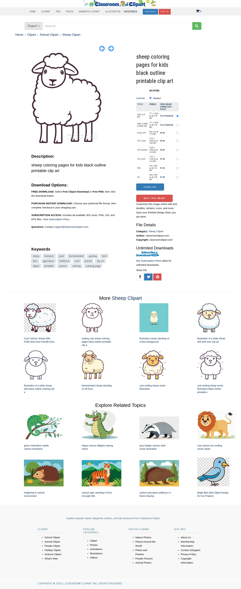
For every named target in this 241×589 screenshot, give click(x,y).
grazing (93, 256)
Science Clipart (53, 554)
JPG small (141, 159)
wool (61, 256)
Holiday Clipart (53, 550)
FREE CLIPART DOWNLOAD (142, 125)
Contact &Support (190, 550)
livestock (49, 256)
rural (76, 260)
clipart (36, 265)
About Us (186, 537)
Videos (94, 557)
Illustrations (96, 553)
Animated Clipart (89, 11)
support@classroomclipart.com (71, 226)
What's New (51, 558)
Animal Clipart (49, 34)
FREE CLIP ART (141, 116)
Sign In (165, 12)
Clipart (45, 11)
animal (88, 260)
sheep (36, 256)
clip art (100, 260)
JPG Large (141, 141)
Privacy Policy (188, 554)
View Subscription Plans (56, 219)
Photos (94, 545)
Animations (96, 549)
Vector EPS (141, 133)
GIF (138, 177)
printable (49, 265)
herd (104, 256)
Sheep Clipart (71, 34)
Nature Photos (143, 537)
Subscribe (150, 12)
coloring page (93, 265)
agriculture (48, 260)
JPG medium (142, 150)
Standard (157, 98)
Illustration (112, 11)
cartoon (63, 265)
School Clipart (52, 537)
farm (35, 260)
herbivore (64, 260)
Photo (69, 11)
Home (33, 11)
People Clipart (52, 545)
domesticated (76, 256)
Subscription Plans (151, 260)
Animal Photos (143, 562)
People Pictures (144, 558)
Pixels (152, 104)
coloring (76, 265)
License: (140, 98)
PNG (58, 11)
